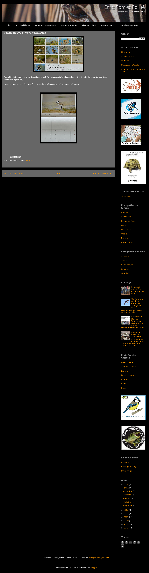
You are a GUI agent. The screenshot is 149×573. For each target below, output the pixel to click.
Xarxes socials (127, 56)
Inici (8, 25)
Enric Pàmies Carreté (128, 25)
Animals (124, 212)
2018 (126, 528)
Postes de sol (127, 242)
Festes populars (128, 375)
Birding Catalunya (129, 466)
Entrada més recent (14, 173)
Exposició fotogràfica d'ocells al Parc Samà (138, 290)
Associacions (107, 25)
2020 (126, 521)
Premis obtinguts (69, 25)
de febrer (128, 502)
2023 (126, 510)
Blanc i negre (127, 362)
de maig (127, 495)
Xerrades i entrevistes (45, 25)
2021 (126, 517)
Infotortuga (126, 471)
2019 (126, 524)
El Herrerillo (126, 462)
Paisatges (125, 238)
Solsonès (125, 269)
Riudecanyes (127, 265)
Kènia (123, 384)
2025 (126, 484)
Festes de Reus (128, 221)
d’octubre (128, 491)
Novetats (29, 161)
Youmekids (126, 196)
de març (127, 498)
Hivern (124, 225)
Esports (124, 371)
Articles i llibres (23, 25)
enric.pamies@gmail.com (99, 558)
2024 (126, 488)
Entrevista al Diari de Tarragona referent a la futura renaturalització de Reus (132, 322)
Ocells (124, 234)
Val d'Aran (125, 273)
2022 (126, 513)
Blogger (93, 568)
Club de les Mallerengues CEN (133, 70)
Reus (123, 388)
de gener (127, 505)
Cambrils (125, 260)
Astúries (124, 256)
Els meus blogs (89, 25)
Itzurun (124, 379)
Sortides (125, 61)
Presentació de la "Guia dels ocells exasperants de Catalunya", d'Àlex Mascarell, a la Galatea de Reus (132, 339)
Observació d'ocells (130, 65)
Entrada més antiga (103, 173)
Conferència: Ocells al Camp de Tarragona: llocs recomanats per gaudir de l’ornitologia (132, 305)
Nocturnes (126, 229)
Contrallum (126, 217)
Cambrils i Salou (128, 366)
